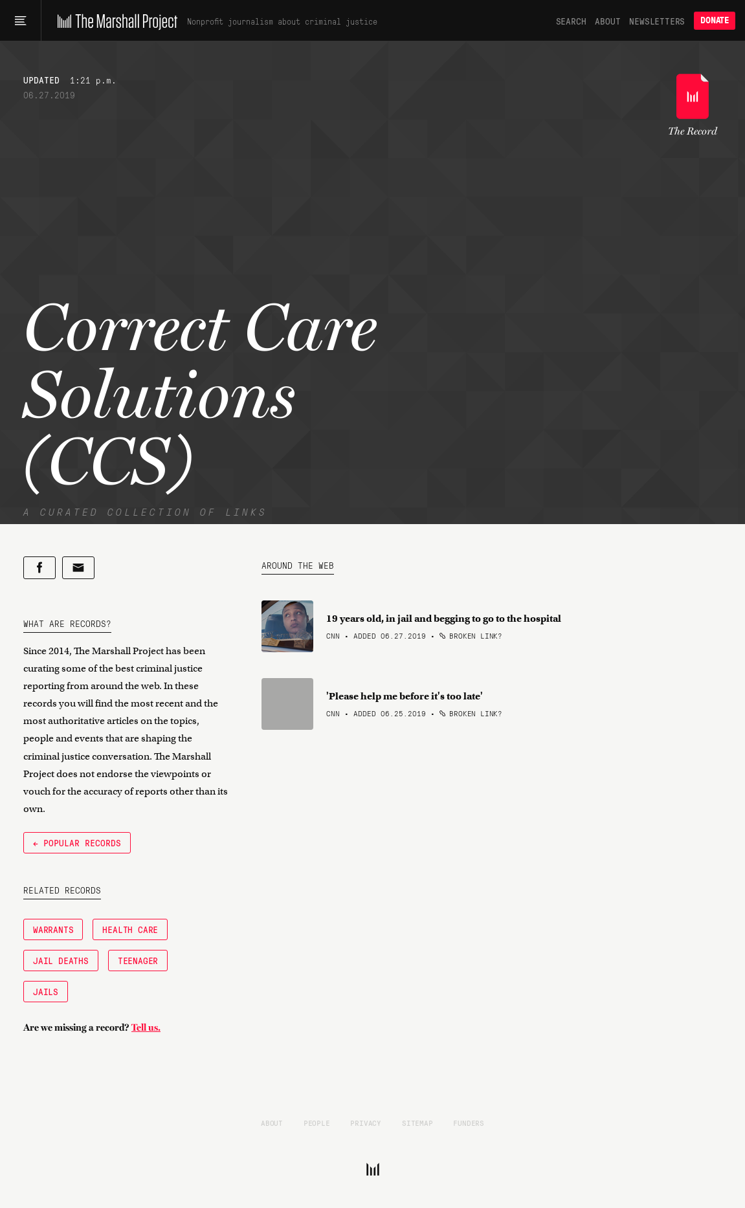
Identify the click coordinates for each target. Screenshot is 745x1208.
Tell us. (146, 1027)
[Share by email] (78, 567)
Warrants (53, 929)
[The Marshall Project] (114, 20)
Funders (468, 1122)
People (317, 1122)
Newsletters (657, 21)
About (607, 21)
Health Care (130, 929)
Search (571, 21)
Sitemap (417, 1122)
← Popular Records (77, 842)
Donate (714, 20)
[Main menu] (20, 20)
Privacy (365, 1122)
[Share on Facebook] (39, 567)
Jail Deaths (61, 960)
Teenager (138, 960)
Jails (45, 991)
